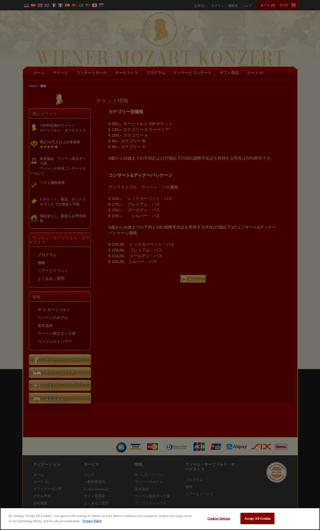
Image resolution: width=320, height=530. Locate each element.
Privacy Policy (92, 521)
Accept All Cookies (257, 518)
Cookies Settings (218, 518)
